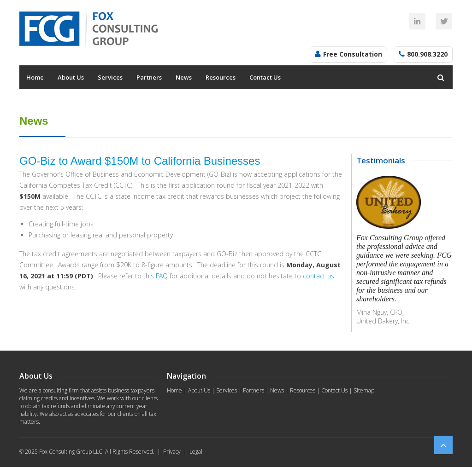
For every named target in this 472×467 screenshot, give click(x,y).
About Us (71, 77)
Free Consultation (352, 54)
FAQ (162, 275)
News (184, 77)
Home (35, 77)
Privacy (172, 451)
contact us (318, 275)
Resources (221, 77)
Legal (195, 451)
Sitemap (364, 390)
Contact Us (265, 77)
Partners (149, 77)
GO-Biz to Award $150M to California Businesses (139, 161)
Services (110, 77)
